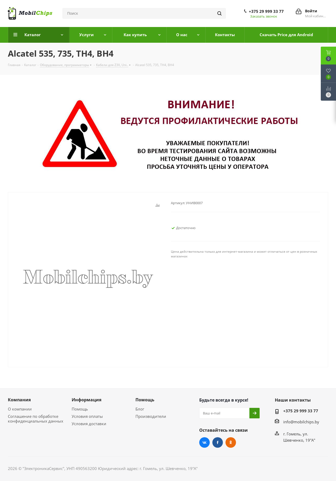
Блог (139, 409)
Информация (86, 400)
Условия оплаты (87, 416)
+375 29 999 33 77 (266, 11)
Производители (150, 416)
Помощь (80, 409)
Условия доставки (89, 423)
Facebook (217, 442)
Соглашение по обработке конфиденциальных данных (35, 419)
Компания (19, 400)
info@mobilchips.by (301, 421)
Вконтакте (204, 442)
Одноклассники (230, 442)
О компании (20, 409)
